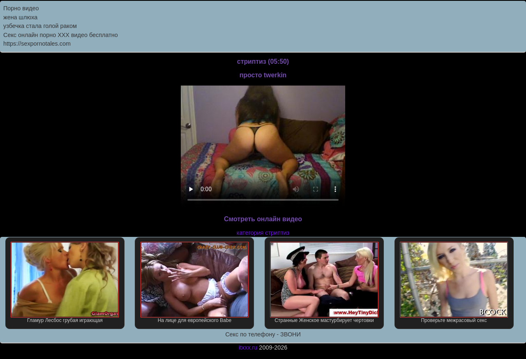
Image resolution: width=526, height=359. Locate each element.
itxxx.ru (248, 347)
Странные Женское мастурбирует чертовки (324, 282)
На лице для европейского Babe (195, 282)
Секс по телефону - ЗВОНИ (263, 334)
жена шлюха (20, 17)
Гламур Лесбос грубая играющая (65, 282)
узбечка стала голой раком (40, 26)
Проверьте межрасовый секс (454, 282)
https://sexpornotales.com (37, 43)
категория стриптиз (263, 232)
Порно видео (21, 8)
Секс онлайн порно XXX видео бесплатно (60, 35)
